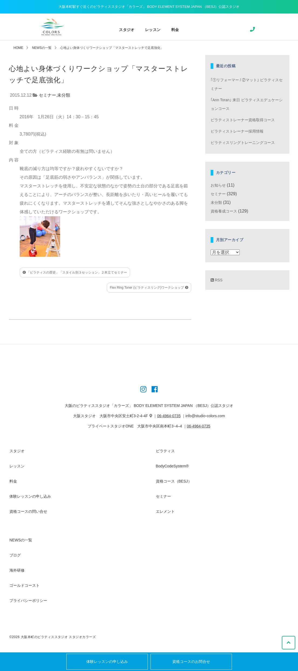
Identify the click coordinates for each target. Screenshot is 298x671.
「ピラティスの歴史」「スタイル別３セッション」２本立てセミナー (75, 272)
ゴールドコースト (24, 585)
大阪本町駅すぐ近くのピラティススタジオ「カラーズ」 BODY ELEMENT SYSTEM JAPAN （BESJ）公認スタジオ (149, 7)
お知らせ (218, 185)
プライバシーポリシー (28, 600)
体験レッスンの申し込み (107, 662)
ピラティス (165, 451)
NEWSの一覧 (42, 48)
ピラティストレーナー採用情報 (237, 131)
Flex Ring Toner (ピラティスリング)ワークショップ (149, 287)
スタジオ (126, 30)
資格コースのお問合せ (191, 662)
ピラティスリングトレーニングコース (243, 142)
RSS (217, 280)
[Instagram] (143, 390)
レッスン (152, 30)
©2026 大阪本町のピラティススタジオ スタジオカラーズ (52, 637)
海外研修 (17, 570)
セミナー (47, 95)
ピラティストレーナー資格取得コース (243, 120)
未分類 (63, 95)
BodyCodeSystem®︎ (172, 466)
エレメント (165, 511)
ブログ (15, 555)
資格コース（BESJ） (174, 481)
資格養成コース (224, 211)
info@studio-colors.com (205, 416)
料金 (175, 30)
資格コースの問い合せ (28, 511)
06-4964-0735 (169, 416)
